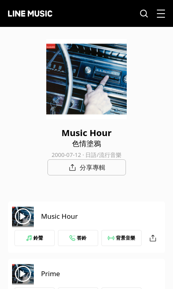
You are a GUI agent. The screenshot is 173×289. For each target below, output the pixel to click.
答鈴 (78, 237)
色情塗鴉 (86, 143)
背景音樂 (121, 237)
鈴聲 (34, 237)
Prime (50, 273)
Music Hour (59, 216)
